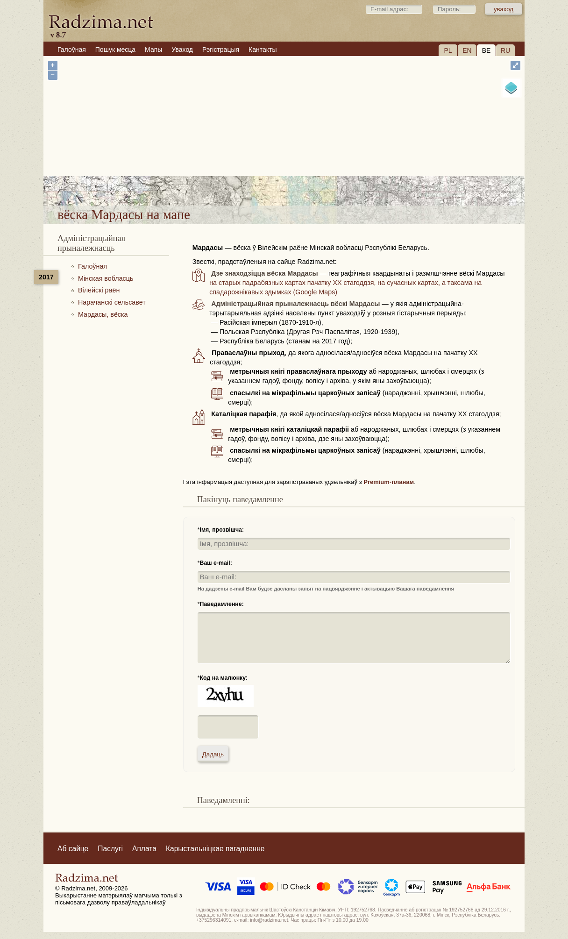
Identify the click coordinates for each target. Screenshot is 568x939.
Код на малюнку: (224, 678)
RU (505, 50)
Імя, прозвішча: (222, 529)
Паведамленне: (222, 604)
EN (466, 50)
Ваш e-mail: (216, 563)
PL (448, 50)
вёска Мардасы (317, 181)
